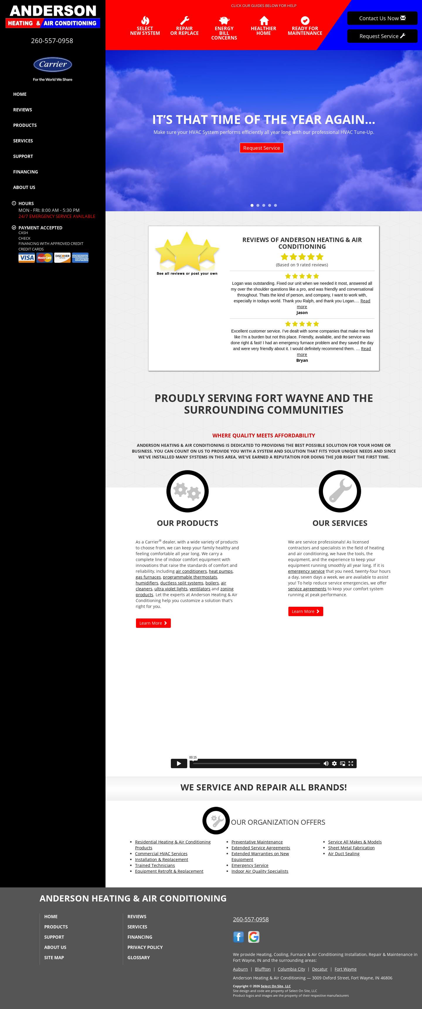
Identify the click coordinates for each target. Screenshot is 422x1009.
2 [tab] (259, 207)
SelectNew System (145, 25)
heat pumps (221, 571)
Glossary (138, 957)
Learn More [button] (153, 623)
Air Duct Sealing (344, 853)
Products (25, 125)
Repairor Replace (184, 25)
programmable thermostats (190, 577)
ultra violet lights (171, 589)
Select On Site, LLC (276, 986)
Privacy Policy (145, 947)
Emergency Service (250, 865)
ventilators (200, 589)
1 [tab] (253, 207)
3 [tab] (265, 207)
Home (19, 94)
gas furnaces (148, 577)
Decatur (320, 969)
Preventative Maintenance (257, 842)
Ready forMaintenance (305, 25)
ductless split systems (181, 583)
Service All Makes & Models (355, 842)
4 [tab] (271, 207)
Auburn (240, 969)
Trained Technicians (155, 865)
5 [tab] (277, 207)
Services (23, 141)
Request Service (261, 147)
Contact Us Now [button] (382, 18)
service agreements (307, 589)
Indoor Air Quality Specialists (260, 871)
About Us (24, 187)
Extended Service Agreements (261, 848)
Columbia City (291, 969)
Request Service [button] (382, 36)
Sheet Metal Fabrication (351, 848)
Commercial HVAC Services (161, 853)
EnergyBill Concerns (224, 28)
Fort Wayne (346, 969)
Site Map (54, 957)
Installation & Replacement (161, 859)
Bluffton (263, 969)
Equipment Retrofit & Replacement (169, 871)
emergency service (306, 571)
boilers (212, 583)
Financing (25, 172)
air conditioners (191, 571)
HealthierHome (263, 25)
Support (23, 156)
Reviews (22, 110)
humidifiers (147, 583)
